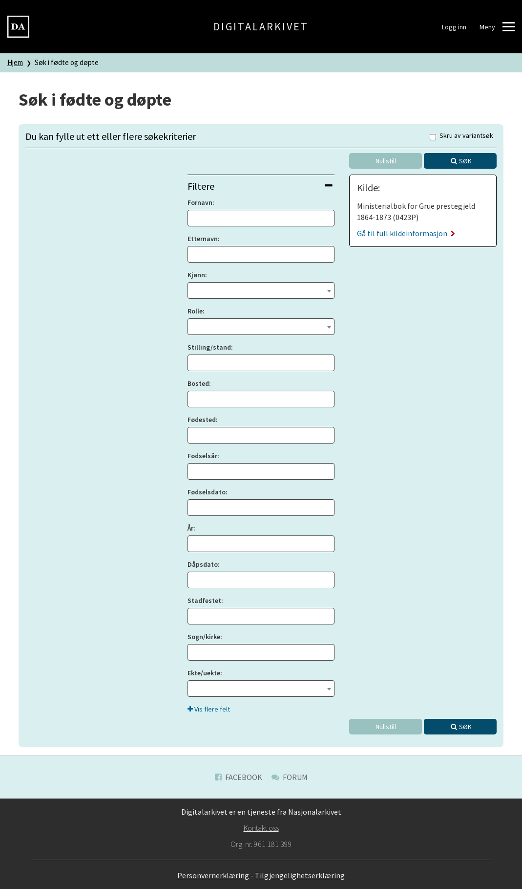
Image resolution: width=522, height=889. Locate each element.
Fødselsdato (207, 492)
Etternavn (203, 238)
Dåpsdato (203, 564)
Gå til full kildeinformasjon (406, 233)
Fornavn (200, 202)
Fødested (202, 419)
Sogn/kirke (204, 636)
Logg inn (454, 26)
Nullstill (386, 160)
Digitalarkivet (261, 26)
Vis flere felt (209, 709)
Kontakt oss (261, 828)
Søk (465, 160)
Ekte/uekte (204, 672)
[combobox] (261, 290)
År (190, 528)
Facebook (238, 777)
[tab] (261, 186)
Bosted (198, 383)
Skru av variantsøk (461, 136)
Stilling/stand (209, 347)
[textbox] (261, 289)
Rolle (195, 311)
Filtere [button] (260, 186)
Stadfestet (204, 600)
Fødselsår (202, 455)
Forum (289, 777)
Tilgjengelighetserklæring (300, 875)
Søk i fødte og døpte (67, 62)
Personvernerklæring (213, 875)
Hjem (15, 62)
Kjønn (196, 274)
